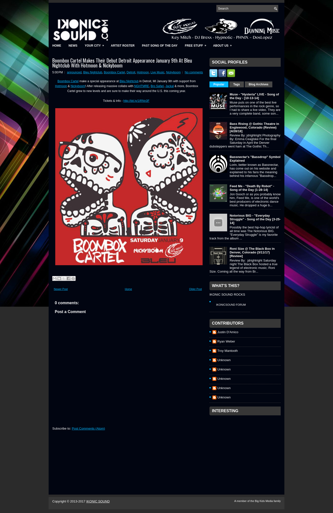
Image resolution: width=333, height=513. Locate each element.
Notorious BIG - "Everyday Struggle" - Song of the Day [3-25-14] (255, 219)
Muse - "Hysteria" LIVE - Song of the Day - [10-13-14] (254, 96)
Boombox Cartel (114, 72)
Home (56, 45)
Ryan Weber (226, 341)
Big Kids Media (264, 501)
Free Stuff (197, 44)
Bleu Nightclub (92, 72)
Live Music (158, 72)
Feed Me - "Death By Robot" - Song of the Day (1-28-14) (252, 188)
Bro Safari (157, 86)
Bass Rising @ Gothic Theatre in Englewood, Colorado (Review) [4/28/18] (254, 127)
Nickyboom (173, 72)
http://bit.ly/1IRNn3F (136, 101)
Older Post (195, 289)
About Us (224, 44)
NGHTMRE (141, 86)
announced (74, 72)
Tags (236, 84)
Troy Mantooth (227, 351)
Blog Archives (258, 84)
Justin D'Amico (227, 332)
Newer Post (61, 289)
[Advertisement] (246, 448)
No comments (194, 72)
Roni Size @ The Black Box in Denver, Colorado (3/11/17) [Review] (252, 252)
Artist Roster (123, 45)
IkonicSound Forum (231, 304)
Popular (218, 84)
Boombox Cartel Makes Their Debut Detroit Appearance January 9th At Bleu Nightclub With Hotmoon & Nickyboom (122, 63)
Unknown (224, 360)
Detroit (131, 72)
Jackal (170, 86)
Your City (96, 44)
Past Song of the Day (160, 45)
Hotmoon (143, 72)
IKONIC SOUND (98, 501)
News (73, 45)
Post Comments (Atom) (88, 428)
